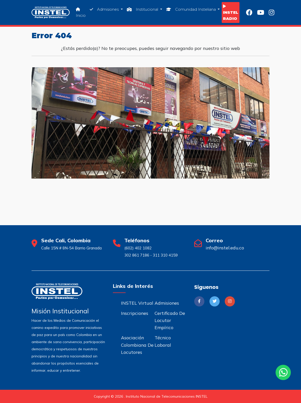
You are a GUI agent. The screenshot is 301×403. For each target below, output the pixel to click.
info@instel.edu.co (225, 247)
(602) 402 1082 (138, 248)
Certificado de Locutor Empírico (170, 320)
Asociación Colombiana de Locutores (137, 345)
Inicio (81, 12)
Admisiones (167, 303)
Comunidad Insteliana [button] (191, 9)
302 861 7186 (136, 255)
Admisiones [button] (105, 9)
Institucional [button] (143, 9)
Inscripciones (134, 313)
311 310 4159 (165, 255)
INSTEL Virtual (137, 303)
